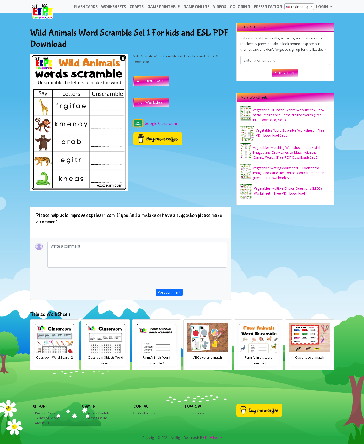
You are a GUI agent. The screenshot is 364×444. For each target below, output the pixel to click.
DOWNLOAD (153, 81)
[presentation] (191, 279)
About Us (42, 423)
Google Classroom (155, 123)
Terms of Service (48, 418)
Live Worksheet (151, 102)
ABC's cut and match (258, 357)
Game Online (196, 6)
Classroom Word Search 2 (105, 357)
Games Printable (99, 413)
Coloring (240, 6)
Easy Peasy (213, 437)
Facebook (197, 413)
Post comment (169, 292)
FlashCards (86, 6)
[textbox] (299, 7)
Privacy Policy (45, 413)
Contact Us (146, 413)
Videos (219, 6)
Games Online (97, 418)
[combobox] (299, 6)
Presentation (268, 6)
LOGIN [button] (322, 6)
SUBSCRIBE (285, 73)
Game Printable (163, 6)
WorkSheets (113, 6)
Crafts (137, 6)
